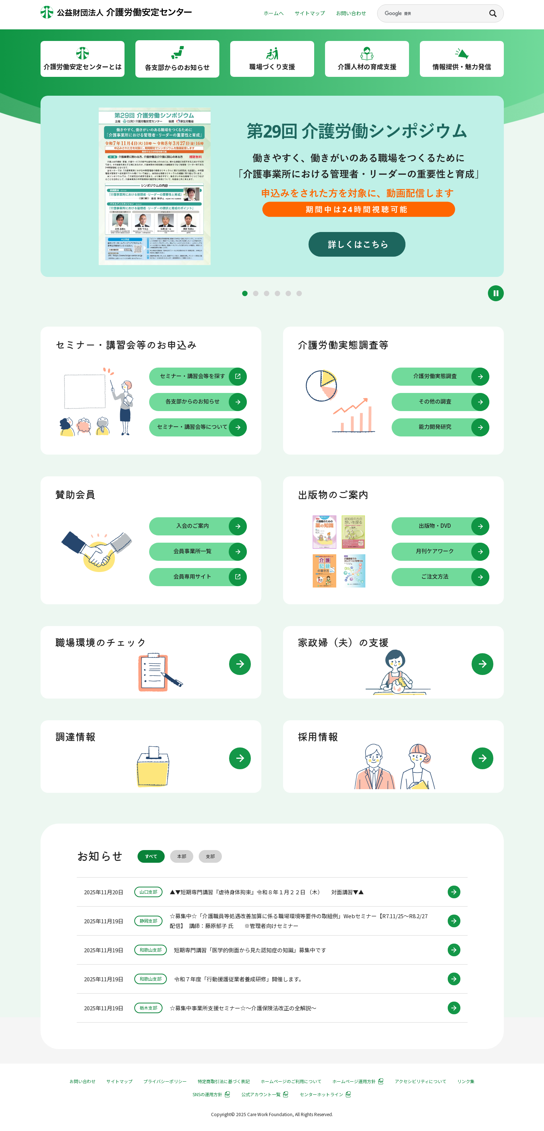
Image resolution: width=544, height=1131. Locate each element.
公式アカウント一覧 (261, 1094)
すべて (151, 856)
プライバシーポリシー (165, 1081)
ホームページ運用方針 (354, 1081)
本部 (181, 856)
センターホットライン (321, 1094)
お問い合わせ (351, 13)
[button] (245, 293)
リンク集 (466, 1081)
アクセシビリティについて (420, 1081)
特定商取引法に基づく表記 (224, 1081)
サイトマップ (310, 13)
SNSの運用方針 (207, 1094)
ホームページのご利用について (291, 1081)
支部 (210, 856)
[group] (272, 187)
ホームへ (273, 13)
